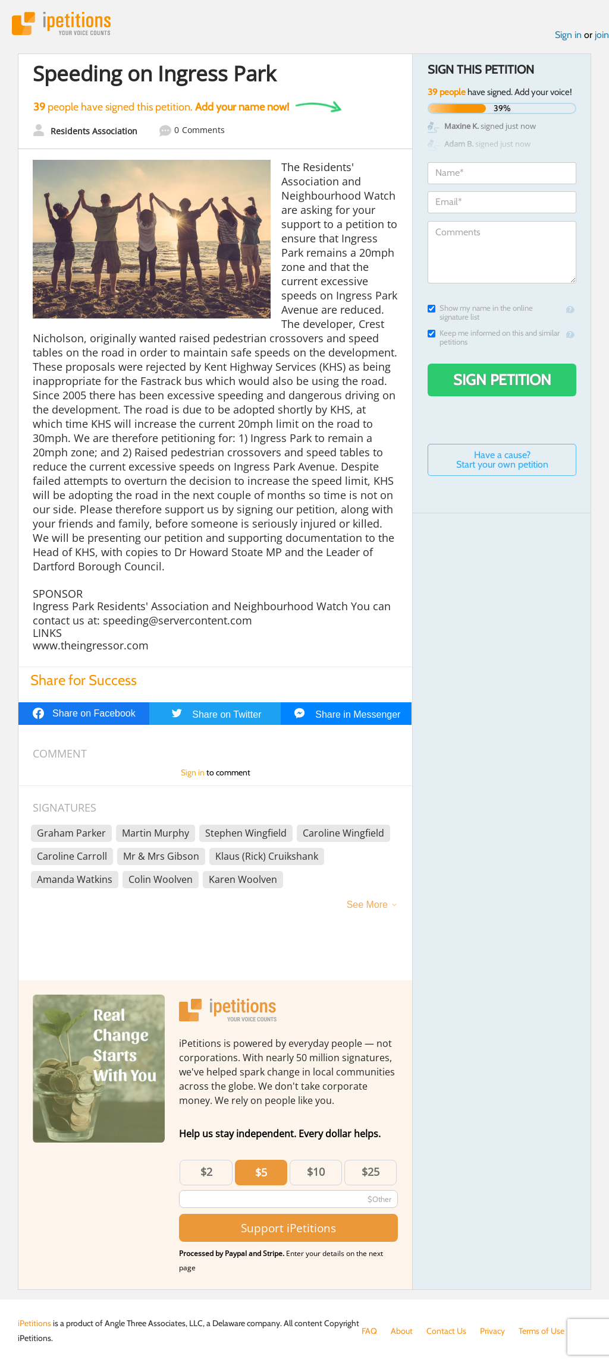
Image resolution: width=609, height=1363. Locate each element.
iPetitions (61, 23)
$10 (316, 1172)
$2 (206, 1172)
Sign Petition (502, 380)
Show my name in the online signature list (480, 312)
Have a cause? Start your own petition (502, 459)
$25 (370, 1172)
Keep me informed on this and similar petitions (494, 337)
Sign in (568, 34)
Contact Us (446, 1331)
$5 (261, 1172)
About (402, 1331)
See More (367, 905)
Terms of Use (541, 1331)
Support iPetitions (288, 1228)
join (602, 34)
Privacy (492, 1331)
